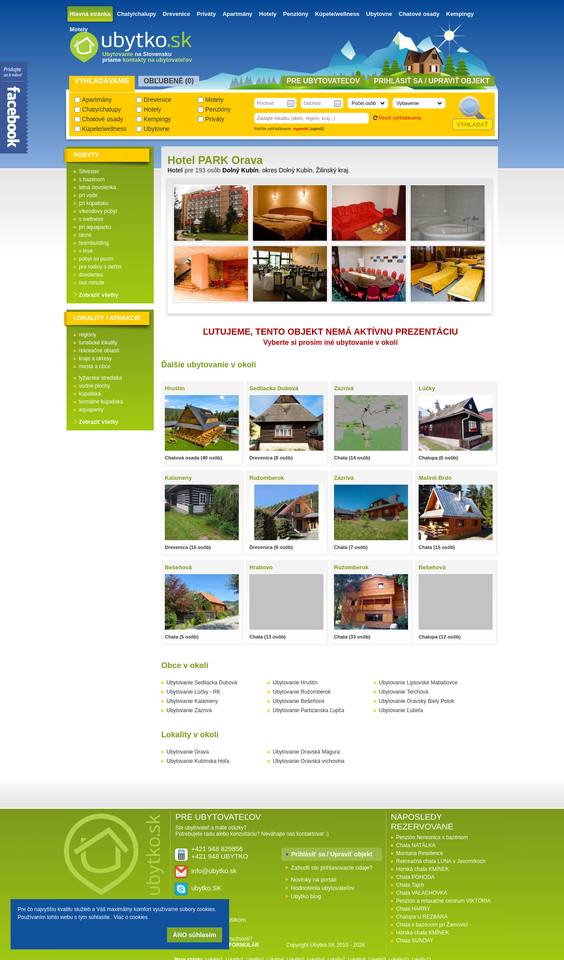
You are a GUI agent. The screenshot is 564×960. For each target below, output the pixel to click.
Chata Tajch (410, 885)
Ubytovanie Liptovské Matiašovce (418, 683)
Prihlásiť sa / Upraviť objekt (331, 854)
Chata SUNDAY (414, 941)
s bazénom (92, 179)
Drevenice (176, 14)
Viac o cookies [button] (131, 917)
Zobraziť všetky (98, 295)
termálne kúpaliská (101, 402)
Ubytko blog (306, 896)
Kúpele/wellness (337, 14)
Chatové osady (419, 14)
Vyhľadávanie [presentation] (102, 81)
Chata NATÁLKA (415, 845)
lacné (85, 235)
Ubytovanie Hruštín (295, 683)
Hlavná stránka (90, 14)
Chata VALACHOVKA (421, 893)
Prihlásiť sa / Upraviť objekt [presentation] (432, 81)
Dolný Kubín (241, 170)
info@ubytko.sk (214, 870)
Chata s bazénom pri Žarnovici (432, 925)
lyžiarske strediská (100, 378)
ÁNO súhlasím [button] (194, 934)
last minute (91, 283)
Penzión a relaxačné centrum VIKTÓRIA (443, 901)
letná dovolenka (97, 187)
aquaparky (91, 410)
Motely (79, 29)
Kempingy (460, 14)
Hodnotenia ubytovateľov (322, 888)
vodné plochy (94, 386)
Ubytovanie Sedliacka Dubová (202, 683)
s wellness (91, 219)
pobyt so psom (96, 259)
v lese (86, 251)
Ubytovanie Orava (188, 752)
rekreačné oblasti (99, 350)
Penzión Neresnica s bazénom (432, 837)
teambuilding (94, 243)
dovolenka (91, 275)
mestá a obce (95, 366)
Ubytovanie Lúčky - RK (193, 692)
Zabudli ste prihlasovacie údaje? (332, 867)
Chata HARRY (413, 909)
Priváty (206, 14)
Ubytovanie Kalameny (192, 701)
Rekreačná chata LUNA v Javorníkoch (441, 861)
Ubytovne (379, 14)
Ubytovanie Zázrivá (189, 710)
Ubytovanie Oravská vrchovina (309, 761)
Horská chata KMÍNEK (422, 869)
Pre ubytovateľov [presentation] (323, 81)
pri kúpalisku (93, 203)
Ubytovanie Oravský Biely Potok (416, 701)
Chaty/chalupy (136, 14)
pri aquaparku (95, 227)
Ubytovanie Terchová (403, 692)
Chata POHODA (415, 877)
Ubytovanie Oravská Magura (306, 752)
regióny (87, 335)
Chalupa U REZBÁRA (422, 917)
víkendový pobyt (98, 211)
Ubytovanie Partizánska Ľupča (308, 710)
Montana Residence (419, 853)
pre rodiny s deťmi (100, 267)
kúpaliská (90, 394)
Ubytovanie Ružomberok (301, 692)
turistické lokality (98, 343)
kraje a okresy (95, 358)
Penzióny (295, 14)
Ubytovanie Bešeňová (298, 701)
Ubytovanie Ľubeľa (401, 710)
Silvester (89, 171)
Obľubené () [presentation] (169, 81)
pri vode (88, 195)
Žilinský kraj (332, 170)
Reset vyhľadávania (399, 117)
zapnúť (317, 129)
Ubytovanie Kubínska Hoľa (198, 761)
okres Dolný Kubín (287, 170)
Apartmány (237, 14)
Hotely (268, 14)
